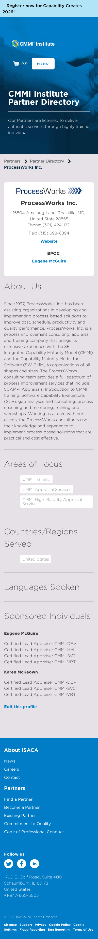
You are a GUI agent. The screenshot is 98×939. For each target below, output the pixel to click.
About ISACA (21, 750)
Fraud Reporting (32, 929)
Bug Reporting (59, 929)
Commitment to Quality (27, 823)
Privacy (40, 924)
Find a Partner (18, 799)
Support (26, 924)
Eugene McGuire (49, 260)
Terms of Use (83, 929)
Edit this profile (20, 706)
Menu (43, 64)
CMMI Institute (33, 44)
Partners (12, 161)
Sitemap (10, 924)
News (9, 761)
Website (49, 241)
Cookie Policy (60, 924)
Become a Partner (22, 807)
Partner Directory (47, 161)
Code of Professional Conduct (34, 831)
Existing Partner (20, 815)
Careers (11, 769)
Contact (12, 777)
